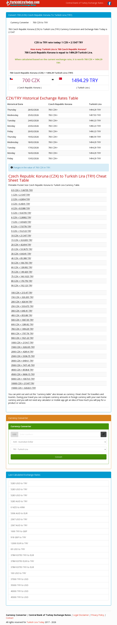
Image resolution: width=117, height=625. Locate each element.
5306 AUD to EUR (19, 513)
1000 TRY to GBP (19, 531)
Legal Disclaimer (81, 615)
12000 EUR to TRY (19, 543)
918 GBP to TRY (18, 537)
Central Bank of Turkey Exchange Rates (84, 2)
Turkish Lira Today (35, 622)
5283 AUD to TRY (19, 501)
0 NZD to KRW (18, 507)
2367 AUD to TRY (19, 525)
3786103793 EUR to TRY (22, 561)
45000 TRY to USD (19, 597)
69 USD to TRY (18, 549)
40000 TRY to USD (19, 591)
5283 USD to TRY (19, 483)
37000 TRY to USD (19, 579)
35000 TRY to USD (19, 585)
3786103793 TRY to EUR (22, 555)
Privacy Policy (97, 615)
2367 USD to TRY (19, 519)
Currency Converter (21, 426)
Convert (58, 457)
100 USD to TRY (18, 573)
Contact (9, 618)
